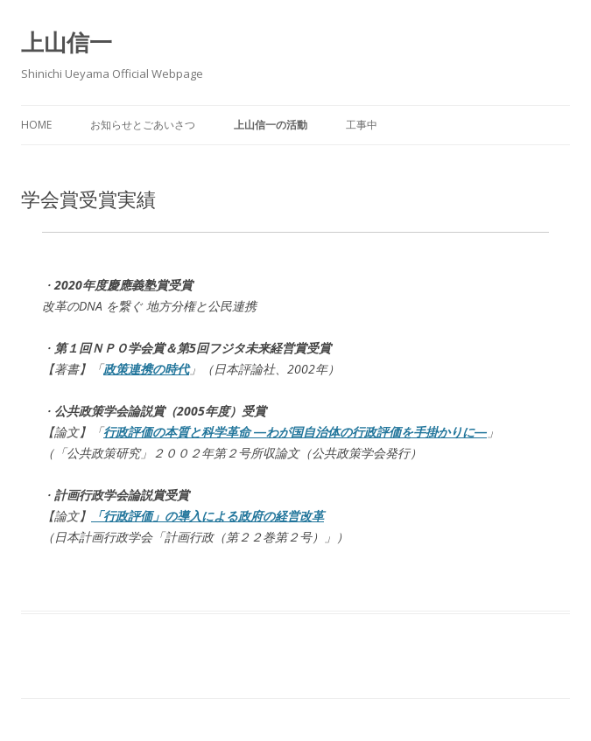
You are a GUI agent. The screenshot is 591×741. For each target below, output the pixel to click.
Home (36, 124)
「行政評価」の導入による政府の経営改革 (207, 515)
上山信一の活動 (270, 124)
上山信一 (66, 42)
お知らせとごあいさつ (142, 124)
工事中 (361, 124)
